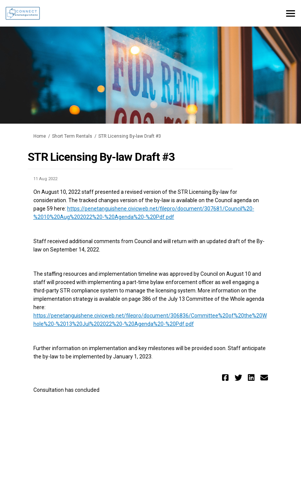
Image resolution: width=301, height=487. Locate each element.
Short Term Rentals (72, 136)
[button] (226, 378)
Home (39, 136)
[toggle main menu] (290, 13)
